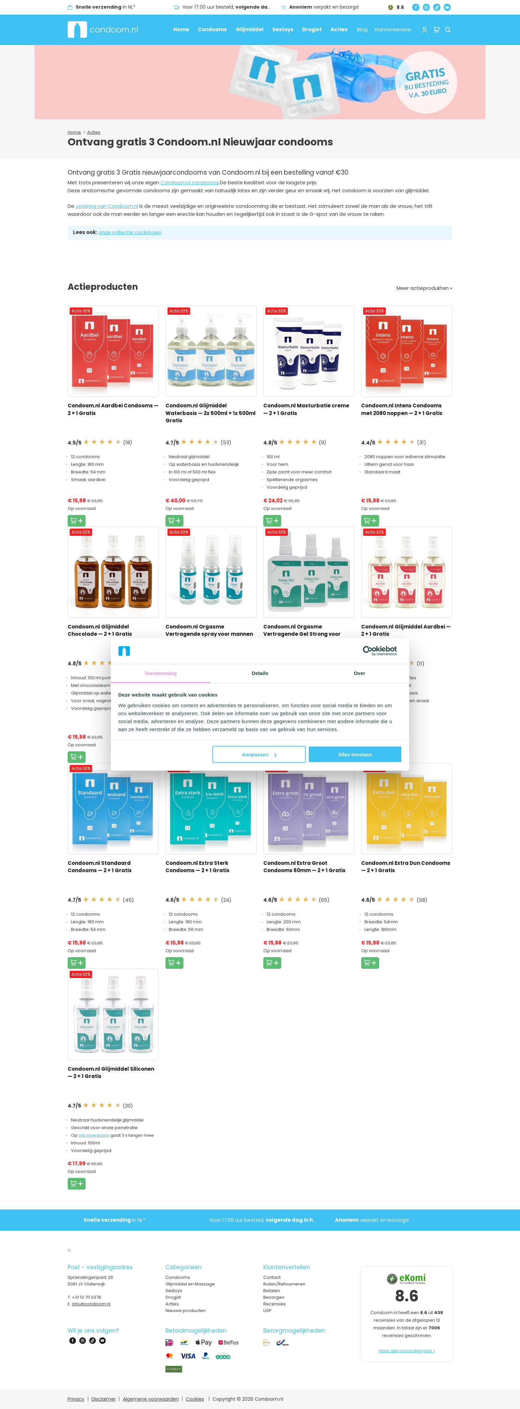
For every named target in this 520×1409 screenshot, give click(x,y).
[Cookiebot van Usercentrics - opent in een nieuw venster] (373, 651)
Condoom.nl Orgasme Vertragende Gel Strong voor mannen (302, 634)
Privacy (76, 1399)
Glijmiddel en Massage (190, 1284)
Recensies (274, 1304)
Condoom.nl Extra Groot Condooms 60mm (304, 867)
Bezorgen (274, 1297)
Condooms (212, 29)
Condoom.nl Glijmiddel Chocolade (100, 630)
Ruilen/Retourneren (284, 1284)
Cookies (195, 1399)
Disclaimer (104, 1399)
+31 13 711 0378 (86, 1297)
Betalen (271, 1290)
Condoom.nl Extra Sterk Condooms (197, 867)
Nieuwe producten (185, 1310)
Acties (339, 29)
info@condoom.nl (91, 1304)
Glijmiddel (250, 29)
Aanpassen (259, 754)
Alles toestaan (355, 754)
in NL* (105, 7)
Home (181, 29)
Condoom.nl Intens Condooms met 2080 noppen (401, 409)
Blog (362, 29)
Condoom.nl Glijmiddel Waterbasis (210, 413)
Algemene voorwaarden (151, 1399)
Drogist (312, 29)
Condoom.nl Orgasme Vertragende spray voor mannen (209, 634)
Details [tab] (260, 673)
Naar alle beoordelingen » (407, 1351)
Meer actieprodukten (423, 288)
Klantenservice (393, 29)
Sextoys (282, 29)
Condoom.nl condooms (190, 182)
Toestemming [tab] (160, 673)
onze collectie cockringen (130, 232)
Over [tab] (359, 673)
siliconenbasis (94, 1135)
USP (267, 1310)
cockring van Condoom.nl (107, 206)
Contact (272, 1277)
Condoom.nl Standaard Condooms (100, 867)
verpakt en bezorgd (323, 7)
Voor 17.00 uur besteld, (231, 7)
